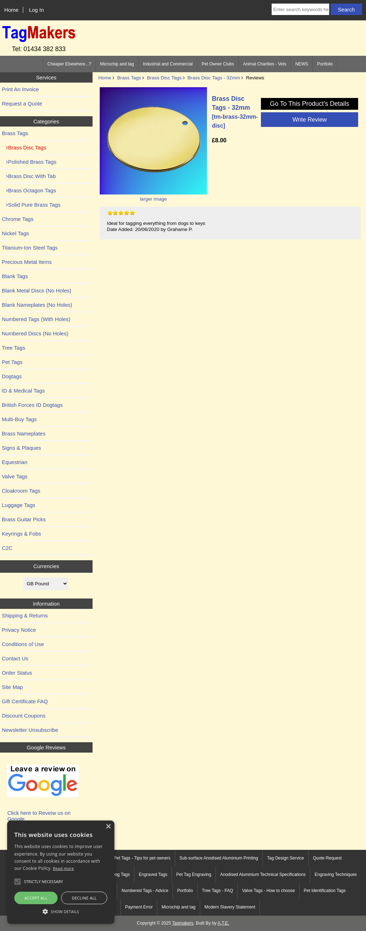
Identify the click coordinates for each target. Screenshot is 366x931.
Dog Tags (121, 874)
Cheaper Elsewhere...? (69, 63)
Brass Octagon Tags (29, 190)
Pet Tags (12, 362)
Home (11, 10)
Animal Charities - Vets (264, 63)
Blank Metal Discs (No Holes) (36, 290)
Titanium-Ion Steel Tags (30, 248)
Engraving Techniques (336, 874)
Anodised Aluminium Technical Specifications (263, 874)
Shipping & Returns (25, 615)
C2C (7, 548)
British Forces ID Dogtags (32, 405)
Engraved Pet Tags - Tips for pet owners (132, 858)
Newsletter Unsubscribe (30, 730)
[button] (60, 911)
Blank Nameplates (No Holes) (37, 305)
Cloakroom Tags (21, 491)
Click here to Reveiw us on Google (38, 816)
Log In (36, 10)
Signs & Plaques (21, 448)
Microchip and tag (117, 63)
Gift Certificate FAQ (25, 701)
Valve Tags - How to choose (268, 890)
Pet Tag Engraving (193, 874)
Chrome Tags (18, 219)
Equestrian (15, 462)
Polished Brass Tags (29, 162)
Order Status (17, 673)
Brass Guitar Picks (24, 519)
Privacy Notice (19, 630)
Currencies (46, 566)
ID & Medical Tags (23, 391)
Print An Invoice (20, 89)
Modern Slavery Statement (229, 907)
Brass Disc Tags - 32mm (214, 77)
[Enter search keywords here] (300, 9)
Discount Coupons (23, 716)
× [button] (108, 826)
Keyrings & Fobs (21, 534)
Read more (63, 868)
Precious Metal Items (27, 262)
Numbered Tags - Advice (145, 890)
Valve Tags (15, 476)
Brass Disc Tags (164, 77)
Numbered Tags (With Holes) (36, 319)
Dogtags (12, 376)
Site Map (12, 687)
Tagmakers (182, 923)
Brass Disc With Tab (29, 176)
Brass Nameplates (23, 433)
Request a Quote (22, 103)
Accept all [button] (36, 898)
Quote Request (327, 858)
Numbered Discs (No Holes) (35, 333)
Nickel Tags (15, 233)
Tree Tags (13, 348)
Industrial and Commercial (168, 63)
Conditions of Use (23, 644)
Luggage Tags (18, 505)
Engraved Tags (153, 874)
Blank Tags (15, 276)
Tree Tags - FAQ (217, 890)
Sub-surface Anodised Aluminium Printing (218, 858)
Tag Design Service (285, 858)
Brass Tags (129, 77)
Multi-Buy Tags (19, 419)
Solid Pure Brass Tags (31, 205)
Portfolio (325, 63)
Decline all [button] (84, 898)
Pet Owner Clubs (218, 63)
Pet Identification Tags (325, 890)
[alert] (60, 872)
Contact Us (15, 658)
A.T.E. (223, 923)
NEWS (301, 63)
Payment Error (139, 907)
